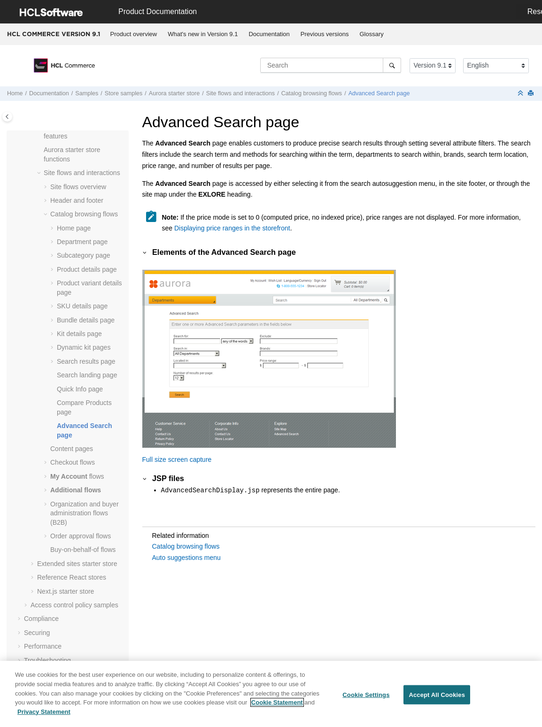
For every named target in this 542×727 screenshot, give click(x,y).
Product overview (133, 34)
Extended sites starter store (77, 563)
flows (77, 476)
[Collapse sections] (521, 93)
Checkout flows (72, 462)
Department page (82, 241)
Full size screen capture (177, 459)
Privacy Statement (43, 715)
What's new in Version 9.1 (203, 34)
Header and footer (76, 200)
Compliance (41, 618)
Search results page (86, 361)
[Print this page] (531, 93)
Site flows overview (78, 187)
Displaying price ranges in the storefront (232, 228)
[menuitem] (134, 34)
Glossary (371, 34)
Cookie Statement (277, 706)
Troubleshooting (47, 660)
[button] (40, 150)
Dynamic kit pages (83, 347)
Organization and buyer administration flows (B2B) (84, 513)
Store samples (124, 93)
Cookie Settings (365, 698)
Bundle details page (86, 320)
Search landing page (87, 375)
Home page (74, 228)
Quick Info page (80, 389)
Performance (43, 646)
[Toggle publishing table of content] (7, 117)
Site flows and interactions (240, 93)
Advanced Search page (379, 93)
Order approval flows (80, 536)
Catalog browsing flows (311, 93)
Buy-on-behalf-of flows (83, 549)
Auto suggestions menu (186, 557)
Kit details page (79, 333)
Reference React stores (71, 577)
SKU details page (82, 306)
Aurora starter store (174, 93)
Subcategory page (83, 255)
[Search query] (330, 65)
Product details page (87, 269)
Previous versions (325, 34)
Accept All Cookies (437, 698)
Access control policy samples (74, 605)
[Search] (392, 65)
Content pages (71, 448)
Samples (86, 93)
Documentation (268, 34)
